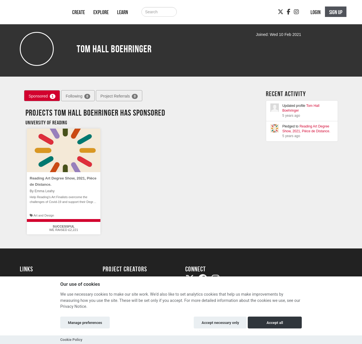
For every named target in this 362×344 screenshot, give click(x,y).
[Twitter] (280, 12)
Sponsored (42, 96)
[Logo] (39, 15)
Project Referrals (119, 96)
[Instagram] (296, 12)
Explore (101, 12)
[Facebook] (288, 12)
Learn (122, 12)
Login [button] (316, 12)
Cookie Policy (71, 339)
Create (78, 12)
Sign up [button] (335, 12)
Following (78, 96)
